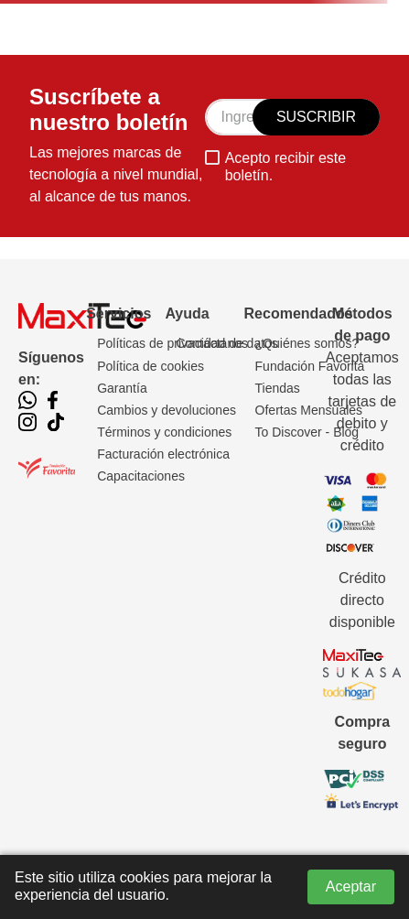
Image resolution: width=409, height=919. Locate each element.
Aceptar (351, 886)
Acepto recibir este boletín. (286, 166)
